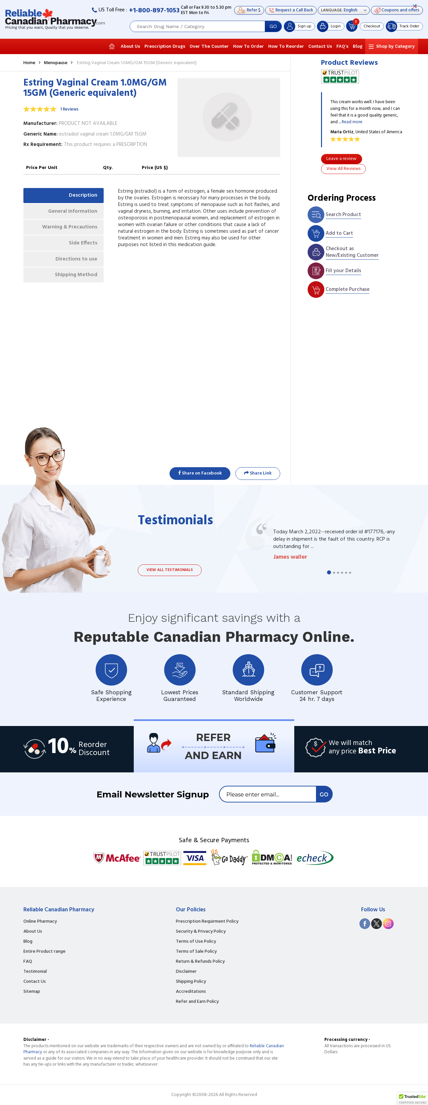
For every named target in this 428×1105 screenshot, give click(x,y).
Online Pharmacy (40, 921)
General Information (72, 211)
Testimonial (35, 971)
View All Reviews (343, 169)
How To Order (248, 46)
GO (273, 26)
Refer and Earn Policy (197, 1001)
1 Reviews (69, 109)
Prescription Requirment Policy (207, 921)
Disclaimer (186, 971)
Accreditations (191, 991)
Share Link (258, 473)
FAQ (27, 961)
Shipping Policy (191, 981)
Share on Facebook (200, 473)
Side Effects (83, 244)
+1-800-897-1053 (154, 10)
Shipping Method (75, 277)
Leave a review (341, 159)
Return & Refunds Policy (200, 961)
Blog (357, 46)
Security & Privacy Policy (201, 931)
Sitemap (31, 991)
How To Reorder (286, 46)
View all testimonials (169, 570)
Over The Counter (209, 46)
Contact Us (320, 46)
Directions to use (76, 260)
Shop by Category (395, 46)
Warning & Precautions (68, 228)
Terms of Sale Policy (196, 951)
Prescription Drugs (164, 46)
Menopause (56, 63)
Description (83, 195)
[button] (412, 1098)
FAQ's (342, 46)
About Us (130, 46)
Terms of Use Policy (196, 941)
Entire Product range (44, 951)
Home (29, 63)
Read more (352, 122)
